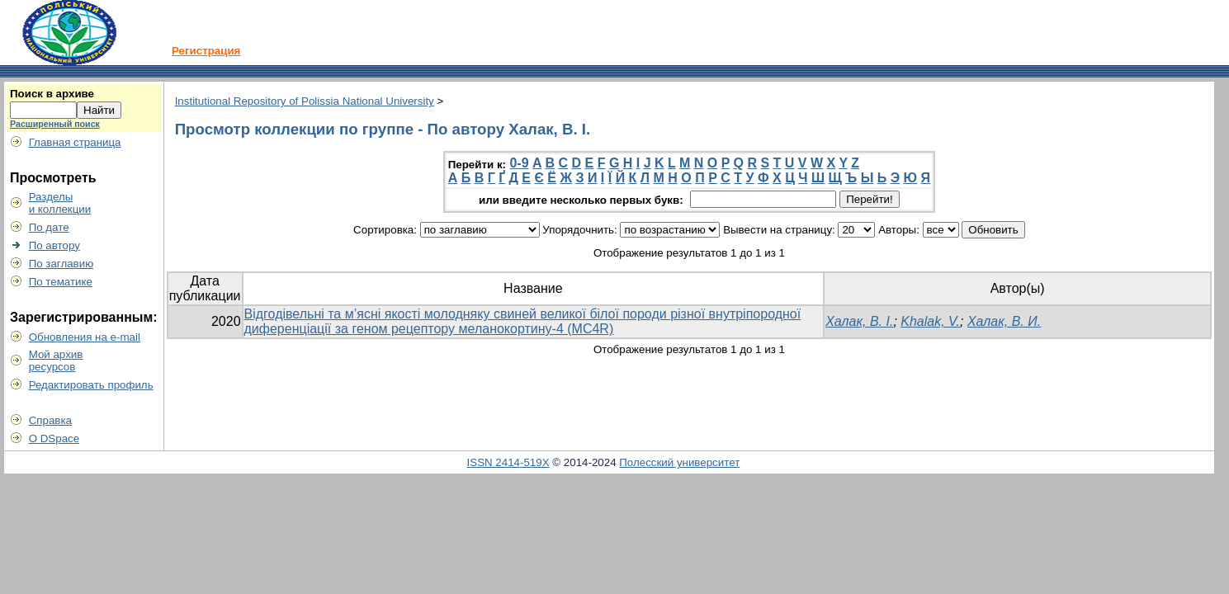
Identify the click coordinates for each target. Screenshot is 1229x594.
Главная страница (75, 142)
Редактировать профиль (91, 385)
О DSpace (54, 438)
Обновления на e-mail (84, 337)
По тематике (60, 282)
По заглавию (61, 263)
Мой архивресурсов (56, 360)
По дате (49, 227)
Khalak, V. (930, 321)
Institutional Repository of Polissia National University (304, 101)
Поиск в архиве (52, 93)
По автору (54, 245)
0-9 (518, 163)
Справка (50, 420)
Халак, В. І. (859, 321)
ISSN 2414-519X (508, 462)
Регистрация (206, 51)
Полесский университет (679, 462)
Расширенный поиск (55, 124)
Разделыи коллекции (60, 203)
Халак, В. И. (1004, 321)
